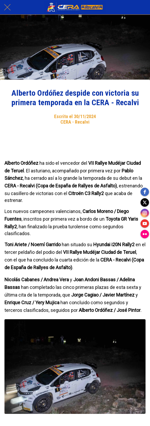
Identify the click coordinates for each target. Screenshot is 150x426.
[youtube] (145, 223)
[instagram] (145, 213)
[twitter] (145, 202)
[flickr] (145, 234)
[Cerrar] (7, 7)
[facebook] (145, 192)
